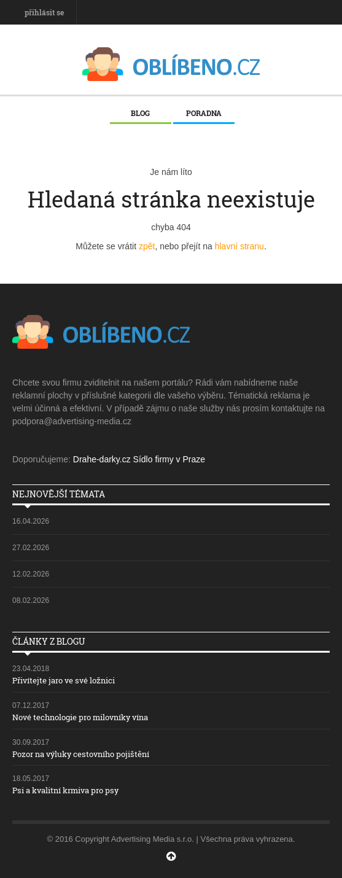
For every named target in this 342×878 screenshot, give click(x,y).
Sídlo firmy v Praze (169, 459)
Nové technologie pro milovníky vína (80, 717)
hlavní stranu (239, 246)
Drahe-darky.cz (102, 459)
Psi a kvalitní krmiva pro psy (65, 790)
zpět (147, 246)
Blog (140, 113)
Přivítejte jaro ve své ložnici (63, 680)
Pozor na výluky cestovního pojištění (80, 754)
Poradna (204, 113)
